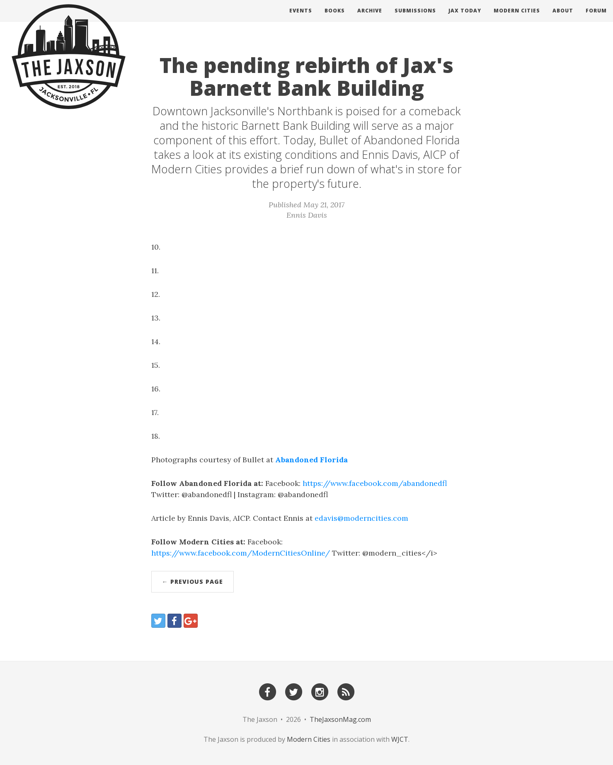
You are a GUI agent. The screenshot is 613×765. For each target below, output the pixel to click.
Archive (369, 18)
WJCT (399, 739)
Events (300, 18)
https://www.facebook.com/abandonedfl (375, 483)
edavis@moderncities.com (361, 518)
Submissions (415, 18)
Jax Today (464, 18)
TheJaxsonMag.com (340, 719)
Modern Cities (517, 18)
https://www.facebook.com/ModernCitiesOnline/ (240, 553)
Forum (596, 18)
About (562, 18)
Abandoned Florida (311, 459)
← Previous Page (192, 581)
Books (335, 18)
